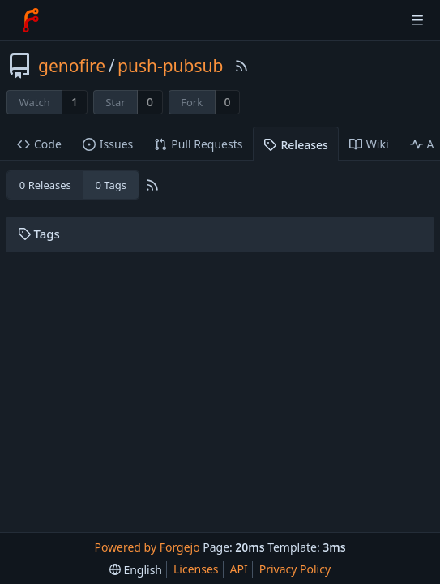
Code (39, 144)
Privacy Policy (295, 569)
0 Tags (110, 185)
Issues (108, 144)
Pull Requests (198, 144)
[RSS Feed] (241, 65)
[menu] (135, 570)
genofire (71, 66)
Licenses (196, 569)
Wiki (369, 144)
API (239, 569)
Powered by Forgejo (146, 547)
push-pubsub (170, 66)
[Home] (30, 20)
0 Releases (45, 185)
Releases (295, 144)
